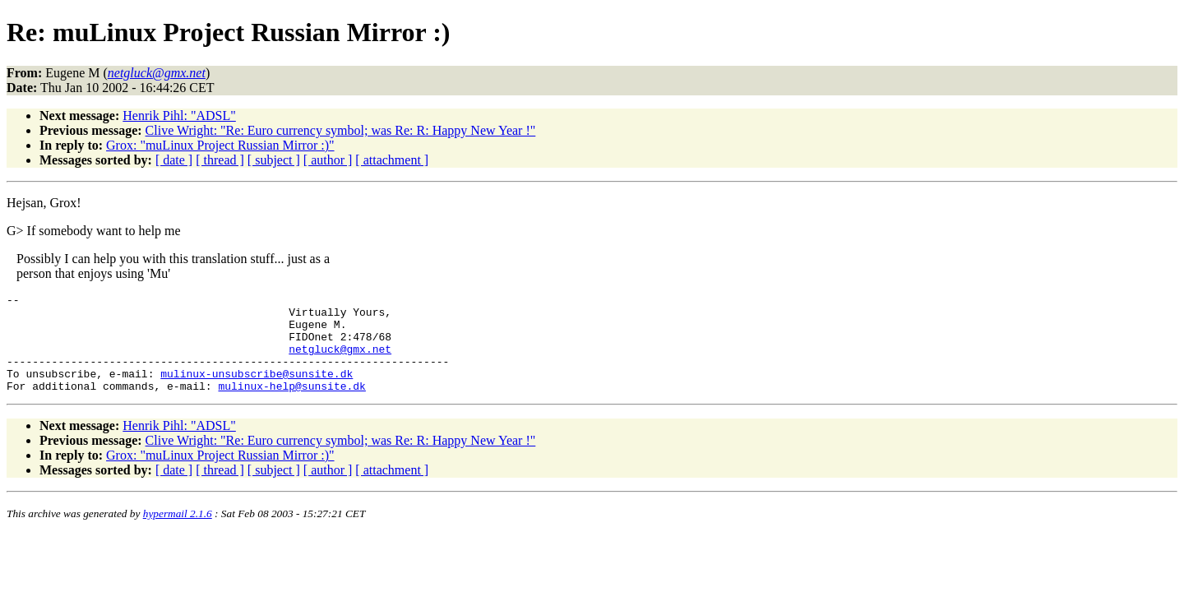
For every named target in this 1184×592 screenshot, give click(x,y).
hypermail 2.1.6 (177, 533)
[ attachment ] (391, 160)
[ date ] (173, 160)
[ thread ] (220, 160)
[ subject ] (273, 160)
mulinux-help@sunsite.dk (291, 405)
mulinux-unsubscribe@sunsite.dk (256, 390)
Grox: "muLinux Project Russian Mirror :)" (220, 145)
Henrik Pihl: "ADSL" (179, 116)
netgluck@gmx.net (340, 361)
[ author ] (328, 160)
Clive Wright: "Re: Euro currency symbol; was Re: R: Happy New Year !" (341, 130)
